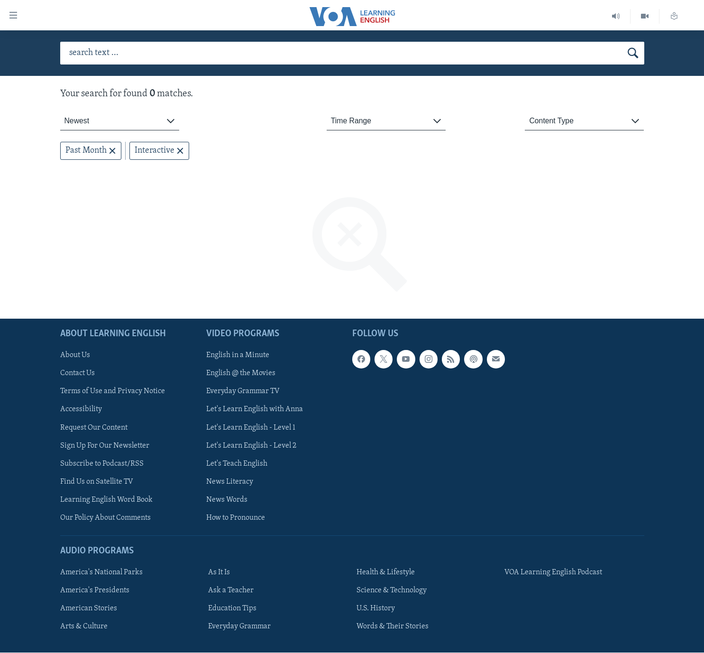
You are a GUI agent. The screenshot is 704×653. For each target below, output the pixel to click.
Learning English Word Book (106, 500)
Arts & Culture (84, 627)
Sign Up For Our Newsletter (104, 446)
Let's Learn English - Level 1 (250, 428)
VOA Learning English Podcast (553, 573)
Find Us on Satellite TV (96, 482)
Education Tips (232, 609)
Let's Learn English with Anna (254, 410)
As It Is (219, 573)
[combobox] (119, 121)
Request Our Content (94, 428)
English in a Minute (237, 355)
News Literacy (229, 482)
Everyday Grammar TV (243, 391)
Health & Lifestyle (386, 573)
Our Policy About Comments (105, 518)
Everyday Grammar (239, 627)
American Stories (88, 609)
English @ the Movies (240, 373)
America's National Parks (101, 573)
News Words (226, 500)
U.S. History (376, 609)
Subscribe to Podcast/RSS (102, 464)
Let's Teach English (236, 464)
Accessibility (81, 410)
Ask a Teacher (231, 591)
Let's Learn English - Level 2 (251, 446)
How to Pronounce (235, 518)
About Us (75, 355)
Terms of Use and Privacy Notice (112, 391)
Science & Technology (392, 591)
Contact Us (77, 373)
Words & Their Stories (393, 627)
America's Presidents (94, 591)
